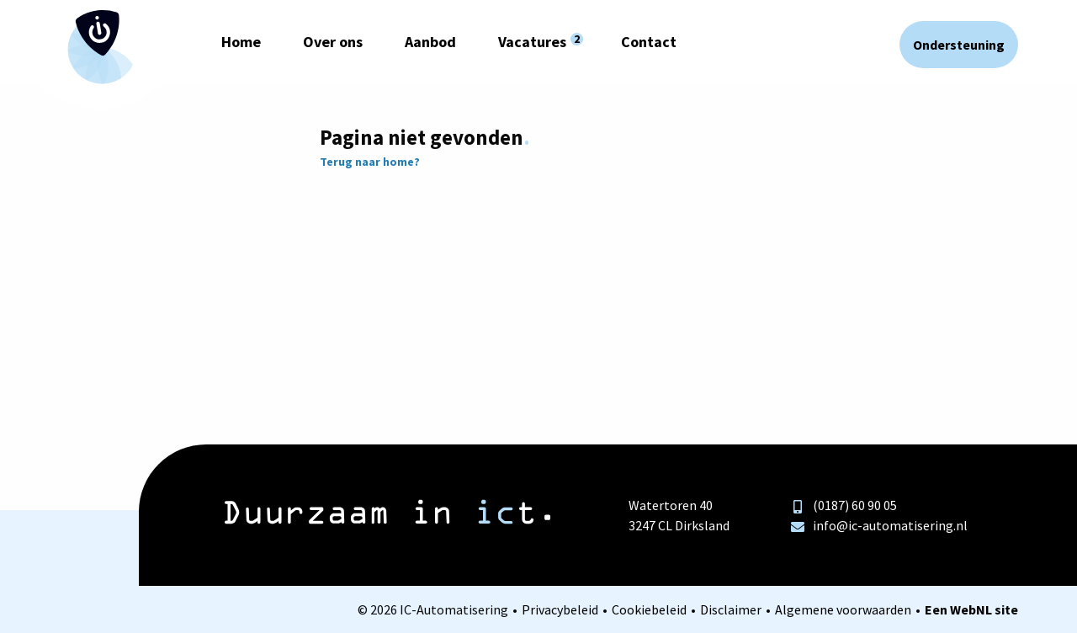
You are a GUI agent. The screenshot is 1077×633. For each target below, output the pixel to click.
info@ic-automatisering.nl (879, 525)
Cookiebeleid (649, 609)
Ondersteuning (959, 44)
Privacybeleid (560, 609)
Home (241, 41)
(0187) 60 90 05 (844, 505)
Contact (648, 41)
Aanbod (430, 41)
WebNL (971, 609)
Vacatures (532, 41)
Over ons (333, 41)
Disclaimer (730, 609)
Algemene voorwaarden (843, 609)
